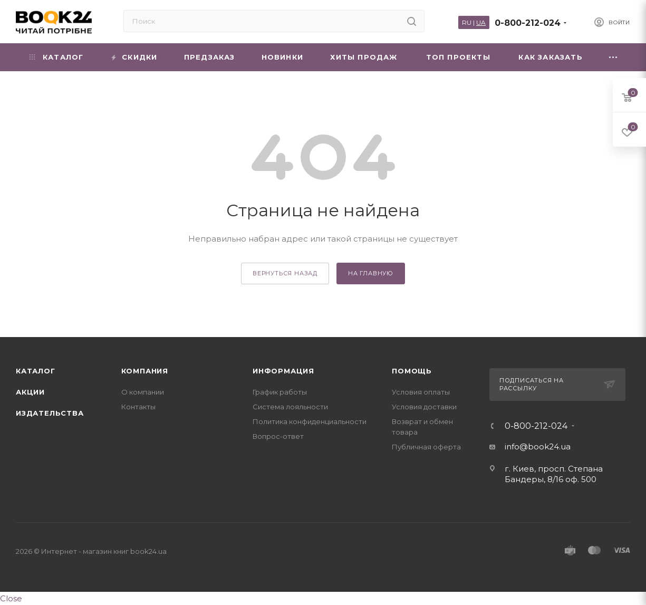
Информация (283, 371)
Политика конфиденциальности (310, 421)
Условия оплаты (421, 392)
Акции (30, 392)
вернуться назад (285, 273)
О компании (142, 392)
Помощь (412, 371)
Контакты (138, 406)
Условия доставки (424, 406)
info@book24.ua (538, 446)
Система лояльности (290, 406)
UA (481, 22)
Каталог (35, 371)
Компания (144, 371)
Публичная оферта (426, 447)
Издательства (50, 413)
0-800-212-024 (528, 23)
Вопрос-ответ (278, 436)
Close (11, 598)
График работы (280, 392)
